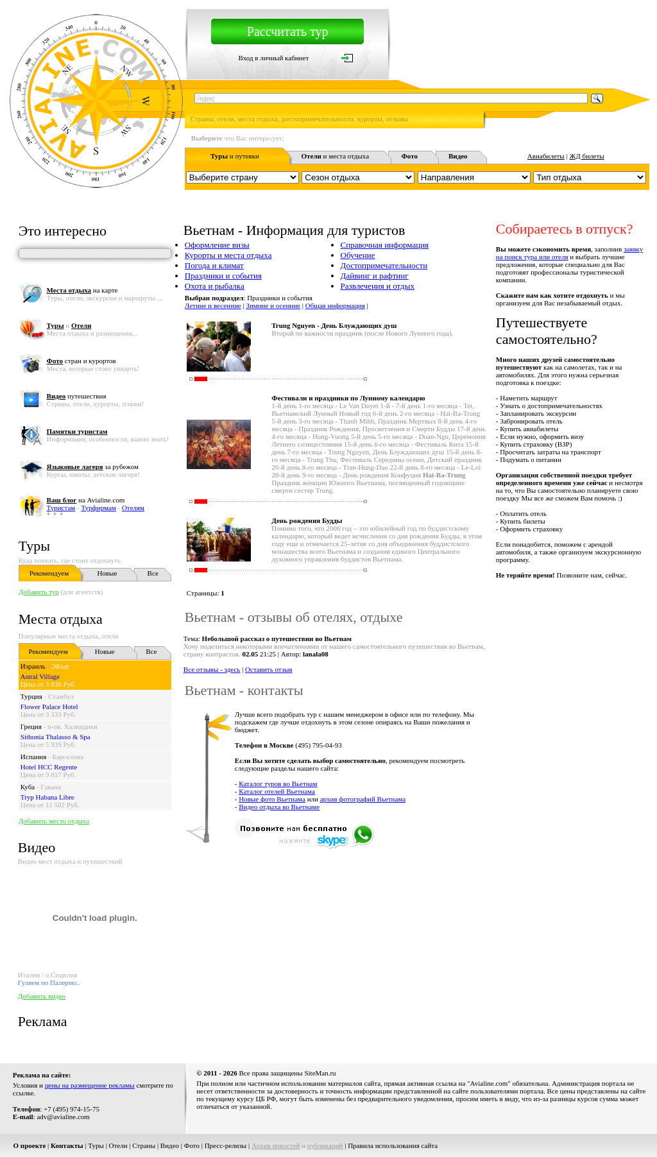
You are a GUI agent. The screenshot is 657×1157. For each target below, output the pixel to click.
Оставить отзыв (269, 669)
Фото (192, 1145)
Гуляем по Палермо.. (49, 982)
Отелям (133, 507)
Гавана (50, 787)
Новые (107, 573)
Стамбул (61, 696)
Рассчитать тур (287, 31)
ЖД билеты (586, 156)
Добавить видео (41, 996)
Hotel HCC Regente (49, 767)
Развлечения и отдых (377, 286)
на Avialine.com (86, 500)
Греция (31, 726)
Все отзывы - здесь (212, 669)
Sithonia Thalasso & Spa (55, 737)
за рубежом (93, 466)
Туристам (61, 507)
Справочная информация (385, 245)
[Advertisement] (415, 882)
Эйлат (60, 666)
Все (153, 573)
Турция (31, 696)
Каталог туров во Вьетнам (278, 783)
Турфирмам (98, 507)
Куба (28, 787)
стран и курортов (81, 360)
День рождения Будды (306, 520)
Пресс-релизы (226, 1145)
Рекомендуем (49, 573)
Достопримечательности (384, 265)
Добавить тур (39, 592)
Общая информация (335, 305)
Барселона (67, 756)
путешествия (77, 396)
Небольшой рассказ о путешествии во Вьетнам (277, 638)
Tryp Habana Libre (47, 797)
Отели (118, 1145)
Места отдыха (61, 619)
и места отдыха (335, 156)
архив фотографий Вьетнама (362, 799)
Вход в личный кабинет (274, 58)
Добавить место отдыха (54, 821)
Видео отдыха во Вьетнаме (279, 806)
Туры (34, 546)
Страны (143, 1145)
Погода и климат (214, 265)
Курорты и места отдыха (228, 255)
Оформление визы (217, 245)
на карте (82, 290)
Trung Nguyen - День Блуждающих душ (334, 325)
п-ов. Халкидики (72, 726)
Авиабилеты (546, 156)
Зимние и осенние (273, 305)
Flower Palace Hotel (49, 706)
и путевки (234, 156)
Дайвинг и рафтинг (375, 275)
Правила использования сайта (393, 1145)
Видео (169, 1145)
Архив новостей (276, 1145)
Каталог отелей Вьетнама (277, 791)
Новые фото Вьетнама (272, 799)
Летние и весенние (213, 305)
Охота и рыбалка (214, 286)
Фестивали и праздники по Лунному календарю (348, 398)
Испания (33, 756)
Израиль (33, 666)
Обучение (358, 255)
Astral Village (40, 676)
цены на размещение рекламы (90, 1085)
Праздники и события (223, 275)
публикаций (325, 1145)
